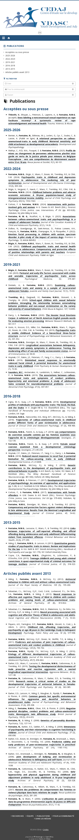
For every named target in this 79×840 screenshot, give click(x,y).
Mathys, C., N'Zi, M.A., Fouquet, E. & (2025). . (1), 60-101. (42, 156)
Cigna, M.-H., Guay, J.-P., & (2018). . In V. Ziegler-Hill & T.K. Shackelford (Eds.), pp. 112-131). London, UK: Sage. (42, 408)
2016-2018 (10, 65)
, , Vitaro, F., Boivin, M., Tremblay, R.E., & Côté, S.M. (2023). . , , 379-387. (42, 274)
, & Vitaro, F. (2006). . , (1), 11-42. (42, 801)
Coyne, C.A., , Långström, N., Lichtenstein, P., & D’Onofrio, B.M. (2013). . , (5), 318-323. (42, 560)
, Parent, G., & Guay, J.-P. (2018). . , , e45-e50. (42, 447)
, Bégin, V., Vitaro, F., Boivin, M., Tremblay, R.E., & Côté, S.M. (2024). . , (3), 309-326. (42, 180)
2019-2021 (10, 62)
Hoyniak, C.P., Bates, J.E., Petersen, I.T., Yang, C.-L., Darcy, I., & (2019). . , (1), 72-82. (42, 363)
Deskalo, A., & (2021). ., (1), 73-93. (42, 288)
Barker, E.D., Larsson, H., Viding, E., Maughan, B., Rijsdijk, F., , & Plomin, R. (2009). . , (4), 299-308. (42, 699)
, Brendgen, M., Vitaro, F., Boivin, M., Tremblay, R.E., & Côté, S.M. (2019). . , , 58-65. (42, 348)
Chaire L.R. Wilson (45, 839)
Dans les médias (43, 818)
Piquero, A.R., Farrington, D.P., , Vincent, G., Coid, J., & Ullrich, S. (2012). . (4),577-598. (42, 628)
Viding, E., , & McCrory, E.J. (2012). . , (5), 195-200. (42, 582)
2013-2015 (10, 69)
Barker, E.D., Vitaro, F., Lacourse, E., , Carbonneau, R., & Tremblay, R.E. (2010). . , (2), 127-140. (42, 669)
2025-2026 (10, 55)
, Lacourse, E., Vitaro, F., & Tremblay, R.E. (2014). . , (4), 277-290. (42, 534)
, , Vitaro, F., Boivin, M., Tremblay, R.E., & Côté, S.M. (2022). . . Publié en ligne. (42, 249)
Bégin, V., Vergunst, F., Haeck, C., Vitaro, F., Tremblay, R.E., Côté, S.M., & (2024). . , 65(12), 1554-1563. (42, 195)
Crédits (45, 829)
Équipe (30, 816)
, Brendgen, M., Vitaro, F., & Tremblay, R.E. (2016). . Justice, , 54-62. (42, 509)
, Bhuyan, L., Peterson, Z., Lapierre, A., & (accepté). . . (42, 119)
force (39, 837)
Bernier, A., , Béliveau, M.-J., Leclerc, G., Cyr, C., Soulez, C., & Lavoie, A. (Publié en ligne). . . (42, 141)
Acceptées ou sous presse (17, 52)
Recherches (18, 816)
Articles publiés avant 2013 (17, 72)
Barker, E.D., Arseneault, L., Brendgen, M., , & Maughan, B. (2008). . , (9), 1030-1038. (42, 759)
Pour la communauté (63, 816)
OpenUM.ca (49, 837)
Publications (15, 46)
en (39, 32)
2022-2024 (10, 59)
